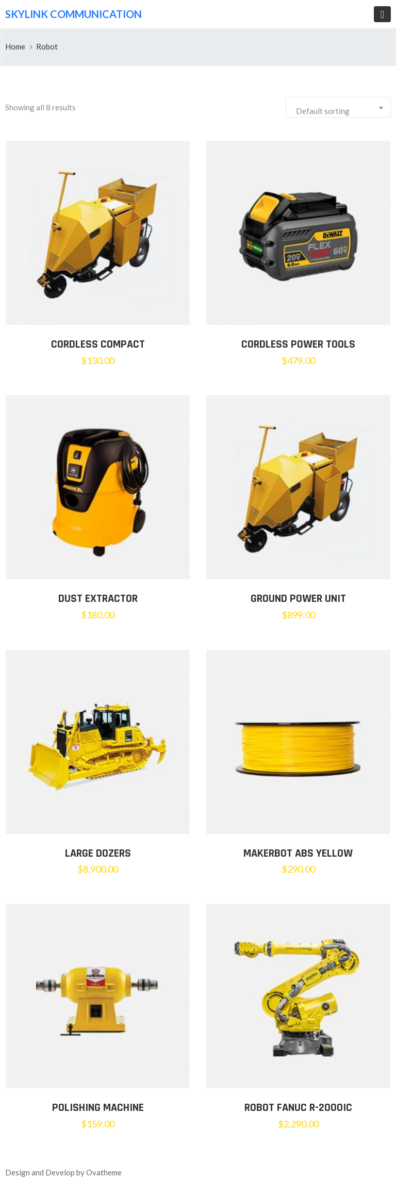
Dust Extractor (98, 599)
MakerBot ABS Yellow (298, 853)
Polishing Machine (98, 1108)
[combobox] (338, 107)
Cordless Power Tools (298, 344)
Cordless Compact (98, 344)
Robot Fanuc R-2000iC (298, 1108)
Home (15, 46)
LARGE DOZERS (98, 853)
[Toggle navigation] (382, 14)
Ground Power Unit (298, 599)
